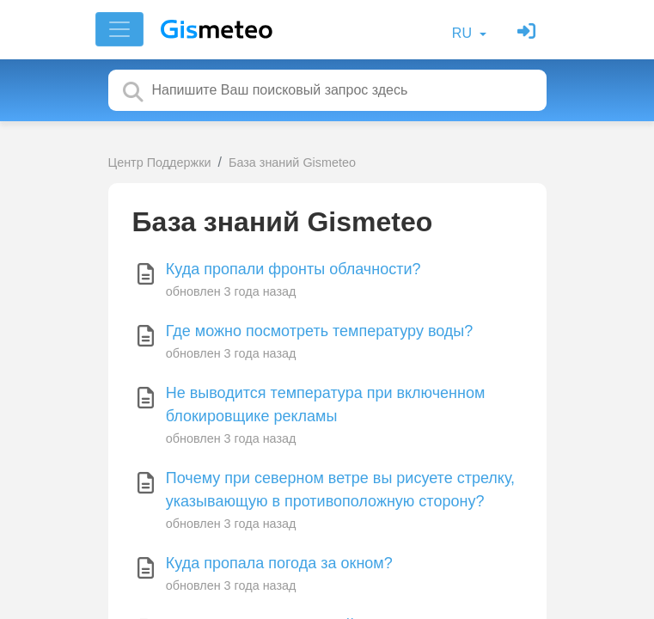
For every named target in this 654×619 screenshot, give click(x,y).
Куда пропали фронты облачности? (293, 269)
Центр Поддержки (159, 162)
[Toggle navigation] (119, 29)
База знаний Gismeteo (292, 162)
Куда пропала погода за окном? (279, 563)
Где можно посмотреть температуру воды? (320, 331)
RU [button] (464, 33)
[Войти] (528, 33)
